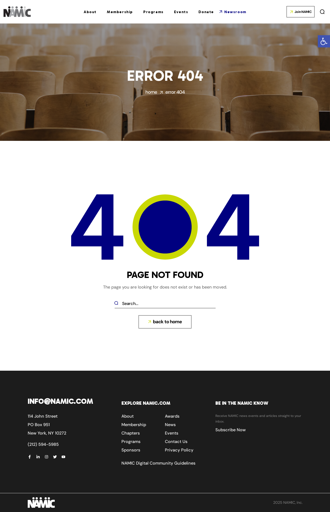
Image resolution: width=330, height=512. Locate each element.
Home (151, 92)
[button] (324, 41)
